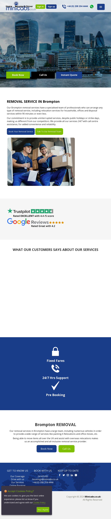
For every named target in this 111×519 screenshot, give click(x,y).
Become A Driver (24, 6)
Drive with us (17, 479)
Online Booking (17, 485)
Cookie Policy (39, 502)
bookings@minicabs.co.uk (45, 479)
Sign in (40, 6)
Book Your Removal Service (21, 131)
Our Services (17, 482)
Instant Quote (69, 74)
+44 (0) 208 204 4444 (43, 482)
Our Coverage (17, 476)
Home (9, 6)
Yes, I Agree (43, 509)
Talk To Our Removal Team (49, 131)
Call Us (43, 74)
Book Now (18, 74)
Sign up (51, 6)
